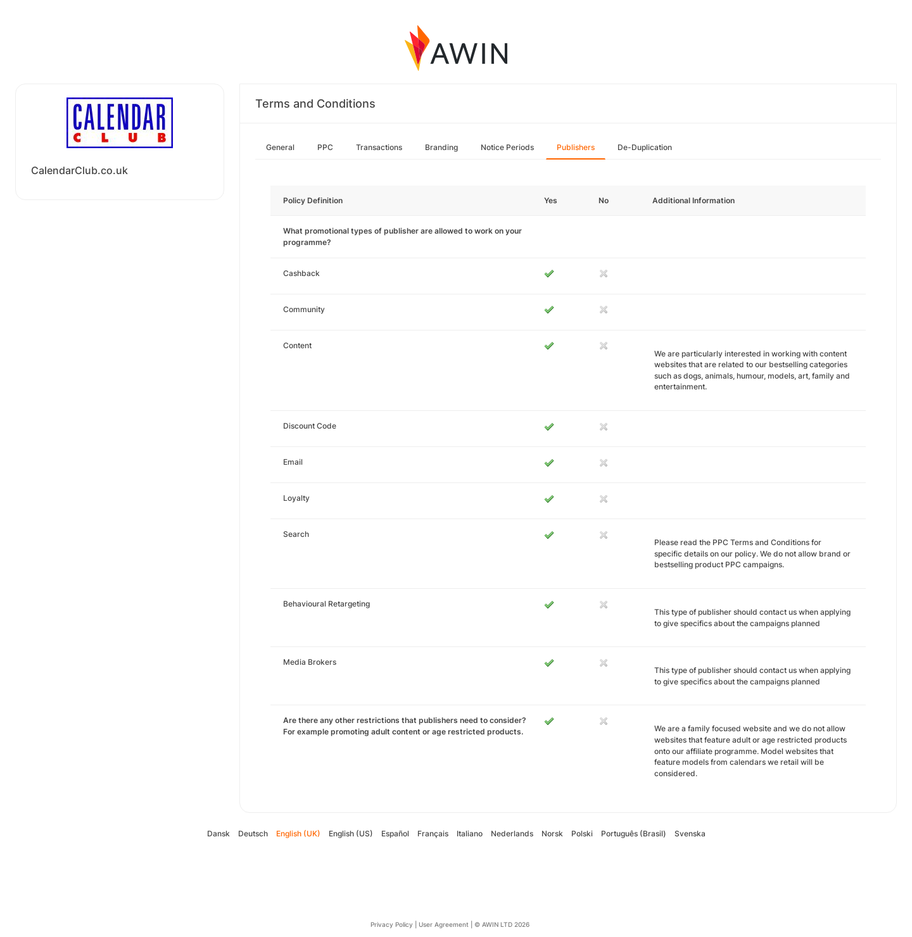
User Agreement (444, 924)
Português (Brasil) (633, 833)
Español (395, 833)
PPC (325, 147)
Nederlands (512, 833)
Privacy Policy (391, 924)
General (280, 147)
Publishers (576, 147)
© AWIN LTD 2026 (501, 924)
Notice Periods (507, 147)
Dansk (218, 833)
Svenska (690, 833)
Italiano (470, 833)
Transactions (379, 147)
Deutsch (253, 833)
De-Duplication (645, 147)
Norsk (552, 833)
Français (432, 833)
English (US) (351, 833)
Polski (582, 833)
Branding (441, 147)
